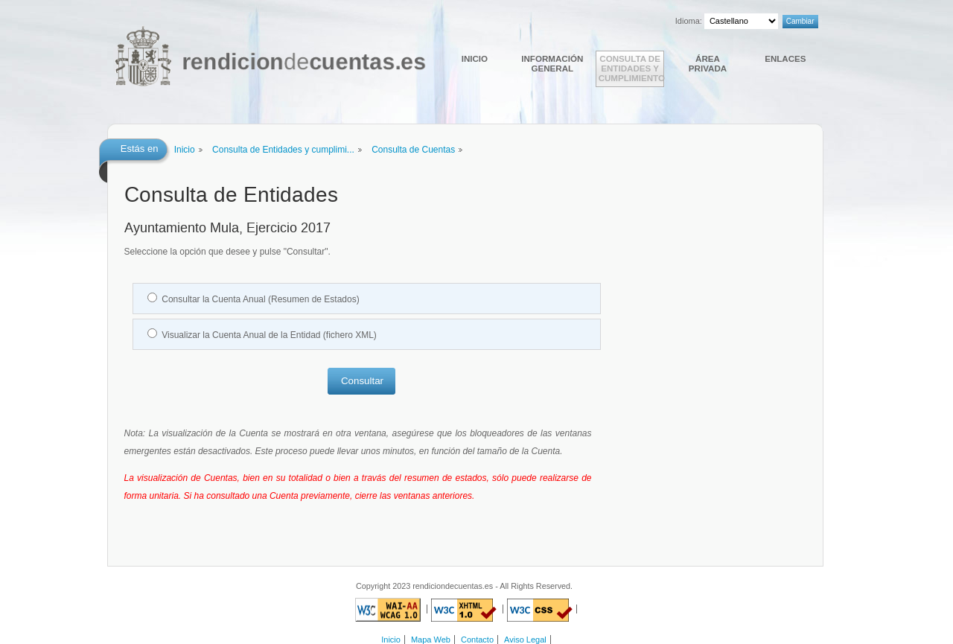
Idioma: (688, 20)
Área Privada (708, 63)
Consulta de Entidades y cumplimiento (631, 68)
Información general (552, 63)
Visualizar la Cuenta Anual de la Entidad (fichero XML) (269, 335)
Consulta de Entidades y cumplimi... (283, 149)
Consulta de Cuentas (413, 149)
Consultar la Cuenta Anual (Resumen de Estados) (260, 299)
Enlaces (785, 58)
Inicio (475, 58)
